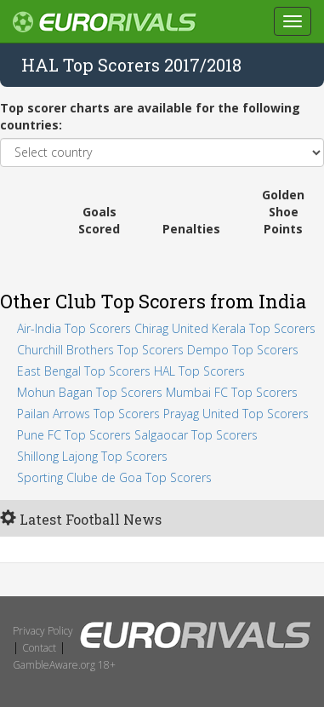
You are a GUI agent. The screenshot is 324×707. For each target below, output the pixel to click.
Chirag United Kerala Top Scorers (224, 328)
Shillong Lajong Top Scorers (92, 456)
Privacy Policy (43, 631)
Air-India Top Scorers (74, 328)
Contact (39, 648)
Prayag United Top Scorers (236, 413)
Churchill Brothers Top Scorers (100, 350)
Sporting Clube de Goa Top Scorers (114, 477)
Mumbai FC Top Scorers (232, 392)
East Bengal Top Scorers (84, 371)
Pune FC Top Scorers (74, 435)
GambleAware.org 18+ (64, 665)
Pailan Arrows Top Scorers (88, 413)
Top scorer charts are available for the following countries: (150, 116)
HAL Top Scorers (199, 371)
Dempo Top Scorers (242, 350)
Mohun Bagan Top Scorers (89, 392)
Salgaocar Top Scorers (196, 435)
